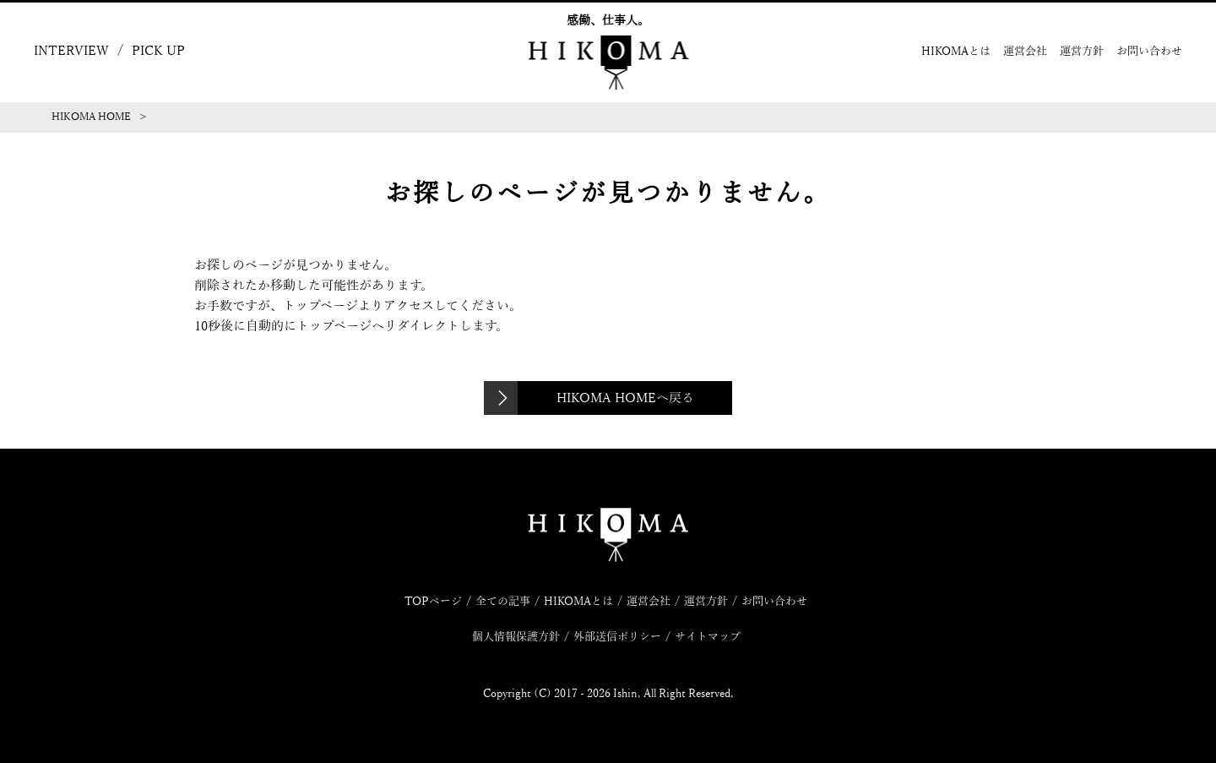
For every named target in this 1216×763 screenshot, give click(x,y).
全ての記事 (502, 602)
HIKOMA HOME (91, 117)
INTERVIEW (71, 50)
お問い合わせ (1149, 51)
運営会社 (1025, 51)
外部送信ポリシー (617, 637)
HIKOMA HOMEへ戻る (625, 398)
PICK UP (158, 50)
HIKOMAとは (956, 51)
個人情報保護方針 (516, 637)
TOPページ (433, 602)
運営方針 (1082, 51)
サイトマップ (708, 637)
